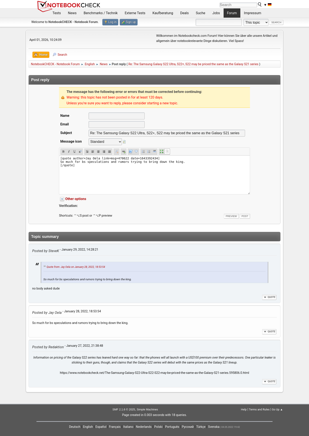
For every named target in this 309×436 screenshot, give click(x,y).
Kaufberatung (162, 13)
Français (115, 427)
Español (100, 427)
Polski (158, 427)
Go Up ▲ (277, 409)
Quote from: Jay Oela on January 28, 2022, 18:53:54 (76, 267)
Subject (66, 133)
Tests (57, 13)
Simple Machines (147, 409)
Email (64, 124)
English (88, 427)
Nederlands (143, 427)
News (72, 13)
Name (64, 116)
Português (172, 427)
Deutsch (74, 427)
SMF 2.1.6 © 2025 (123, 409)
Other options (75, 199)
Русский (188, 427)
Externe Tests (135, 13)
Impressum (252, 13)
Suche (200, 13)
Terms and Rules (259, 409)
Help (244, 409)
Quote (269, 297)
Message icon (71, 141)
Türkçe (201, 427)
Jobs (216, 13)
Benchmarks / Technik (101, 13)
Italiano (128, 427)
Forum (232, 13)
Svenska (214, 427)
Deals (184, 13)
